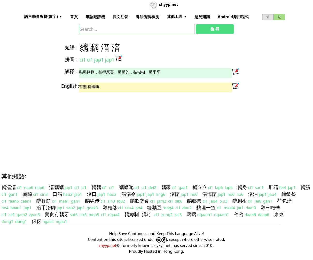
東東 (279, 214)
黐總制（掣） (138, 214)
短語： (72, 47)
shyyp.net (107, 245)
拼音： (72, 59)
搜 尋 (215, 29)
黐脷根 (239, 200)
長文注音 (120, 16)
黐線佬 (92, 200)
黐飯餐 (288, 194)
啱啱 (191, 214)
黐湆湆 (8, 187)
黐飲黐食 (139, 200)
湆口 (92, 194)
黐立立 (200, 187)
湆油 (253, 194)
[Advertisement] (147, 128)
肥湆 (273, 187)
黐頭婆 (110, 207)
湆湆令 (128, 194)
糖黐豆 (154, 207)
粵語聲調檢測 (147, 16)
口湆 (57, 194)
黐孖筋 (43, 200)
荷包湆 (284, 200)
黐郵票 (194, 200)
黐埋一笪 (206, 207)
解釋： (71, 71)
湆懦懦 (209, 194)
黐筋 (305, 187)
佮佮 (239, 214)
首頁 (74, 16)
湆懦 (175, 194)
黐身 (242, 187)
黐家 (166, 187)
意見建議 (202, 16)
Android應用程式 (233, 16)
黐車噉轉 (270, 207)
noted (218, 239)
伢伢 (36, 221)
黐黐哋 (126, 187)
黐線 (27, 194)
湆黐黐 (56, 187)
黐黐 (96, 187)
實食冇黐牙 (57, 214)
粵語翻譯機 (95, 16)
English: (70, 86)
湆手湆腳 (46, 207)
